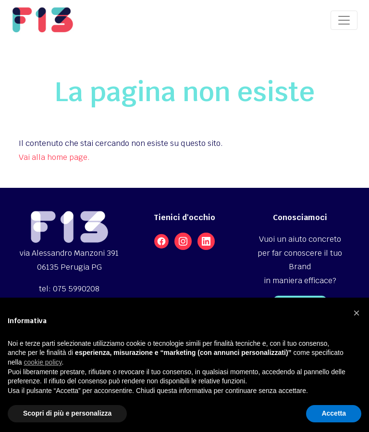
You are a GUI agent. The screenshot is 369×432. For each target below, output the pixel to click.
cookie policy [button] (43, 362)
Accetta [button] (333, 413)
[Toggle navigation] (344, 20)
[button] (356, 313)
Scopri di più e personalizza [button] (67, 413)
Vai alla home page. (54, 157)
